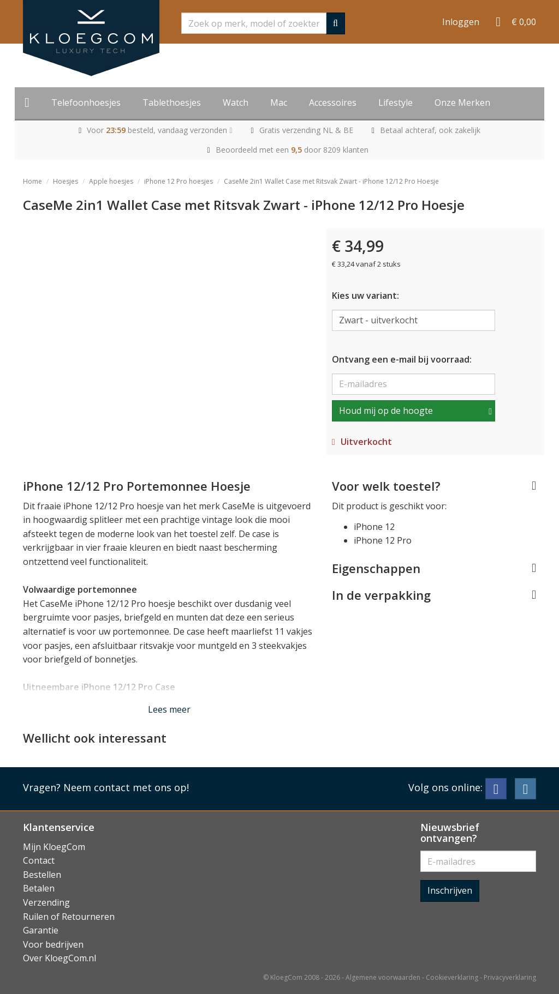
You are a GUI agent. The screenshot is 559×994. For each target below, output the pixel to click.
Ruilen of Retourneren (69, 917)
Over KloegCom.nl (59, 958)
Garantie (40, 930)
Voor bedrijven (53, 944)
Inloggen (460, 22)
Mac (278, 103)
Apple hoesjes (111, 181)
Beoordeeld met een (292, 149)
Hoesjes (65, 181)
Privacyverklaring (510, 977)
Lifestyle (395, 103)
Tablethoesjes (171, 103)
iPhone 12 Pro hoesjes (178, 181)
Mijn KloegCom (54, 847)
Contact (39, 860)
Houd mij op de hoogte (386, 411)
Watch (235, 103)
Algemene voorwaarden (383, 977)
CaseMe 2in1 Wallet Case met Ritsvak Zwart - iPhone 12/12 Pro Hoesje (331, 181)
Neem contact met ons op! (126, 787)
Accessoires (332, 103)
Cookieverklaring (452, 977)
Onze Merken (462, 103)
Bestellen (42, 875)
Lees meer (169, 709)
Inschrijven (449, 890)
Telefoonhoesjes (86, 103)
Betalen (39, 888)
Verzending (46, 902)
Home (32, 181)
